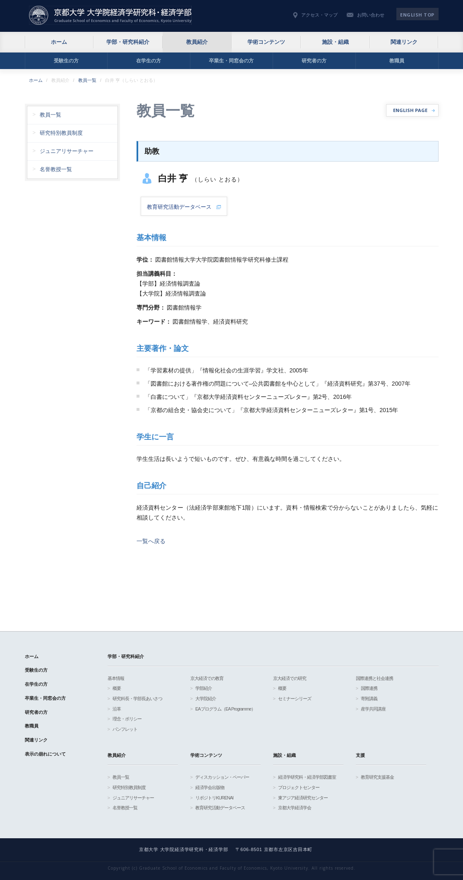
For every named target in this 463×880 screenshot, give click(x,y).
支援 (360, 755)
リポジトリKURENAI (214, 797)
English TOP (417, 14)
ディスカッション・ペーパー (222, 777)
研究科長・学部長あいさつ (137, 698)
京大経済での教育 (206, 678)
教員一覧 (87, 80)
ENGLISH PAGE (410, 110)
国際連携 (369, 688)
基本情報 (116, 678)
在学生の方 (148, 61)
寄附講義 (369, 698)
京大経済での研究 (289, 678)
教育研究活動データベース (220, 807)
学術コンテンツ (266, 42)
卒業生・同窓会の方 (231, 61)
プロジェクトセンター (298, 787)
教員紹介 (197, 42)
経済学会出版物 (209, 787)
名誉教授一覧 (56, 169)
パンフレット (125, 729)
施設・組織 (335, 42)
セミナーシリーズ (294, 698)
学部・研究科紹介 (127, 42)
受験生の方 (66, 61)
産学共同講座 (373, 708)
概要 (117, 688)
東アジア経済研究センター (303, 797)
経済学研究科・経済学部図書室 (307, 777)
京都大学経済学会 (294, 807)
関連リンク (404, 42)
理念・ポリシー (127, 718)
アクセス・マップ (319, 14)
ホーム (59, 42)
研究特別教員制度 (61, 133)
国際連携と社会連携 (374, 678)
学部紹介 (203, 688)
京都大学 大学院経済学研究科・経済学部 (110, 15)
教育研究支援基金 (377, 777)
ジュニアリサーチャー (67, 151)
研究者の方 (314, 61)
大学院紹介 (205, 698)
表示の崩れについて (45, 753)
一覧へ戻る (151, 541)
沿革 (117, 708)
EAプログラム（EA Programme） (225, 708)
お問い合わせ (370, 14)
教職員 (396, 61)
